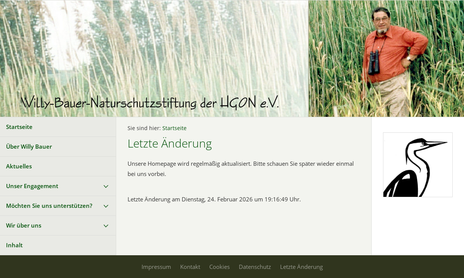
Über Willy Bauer (29, 146)
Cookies (219, 266)
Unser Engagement (32, 186)
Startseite (19, 126)
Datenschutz (255, 266)
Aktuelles (19, 166)
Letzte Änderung (301, 266)
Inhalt (14, 245)
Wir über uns (23, 225)
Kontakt (190, 266)
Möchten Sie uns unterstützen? (49, 205)
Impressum (156, 266)
